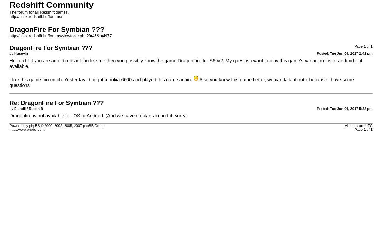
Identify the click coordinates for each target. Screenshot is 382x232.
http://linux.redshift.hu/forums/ (35, 17)
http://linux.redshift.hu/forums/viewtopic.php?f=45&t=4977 (60, 36)
